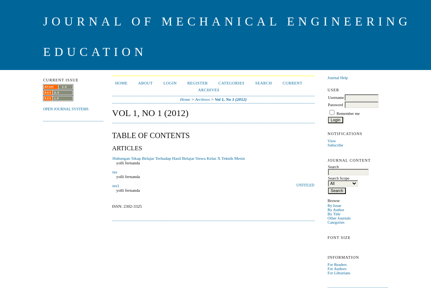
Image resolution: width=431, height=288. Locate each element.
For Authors (337, 269)
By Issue (334, 206)
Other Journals (339, 218)
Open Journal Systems (66, 109)
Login (170, 83)
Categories (336, 222)
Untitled (305, 185)
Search (263, 83)
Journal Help (338, 78)
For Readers (337, 265)
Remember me (348, 113)
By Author (336, 210)
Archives (208, 90)
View (332, 141)
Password (335, 105)
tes (115, 172)
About (145, 83)
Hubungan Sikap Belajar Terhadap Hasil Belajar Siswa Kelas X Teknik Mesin (179, 158)
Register (197, 83)
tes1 (116, 185)
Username (336, 97)
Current (293, 83)
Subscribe (335, 145)
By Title (334, 214)
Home (121, 83)
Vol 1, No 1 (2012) (231, 99)
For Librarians (339, 273)
